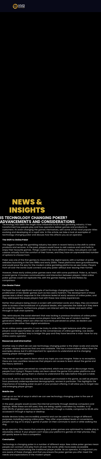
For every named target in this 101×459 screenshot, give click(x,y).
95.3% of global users (19, 409)
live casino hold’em (56, 292)
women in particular (65, 381)
